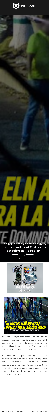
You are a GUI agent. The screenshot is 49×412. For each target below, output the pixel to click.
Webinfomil (22, 258)
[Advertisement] (25, 394)
